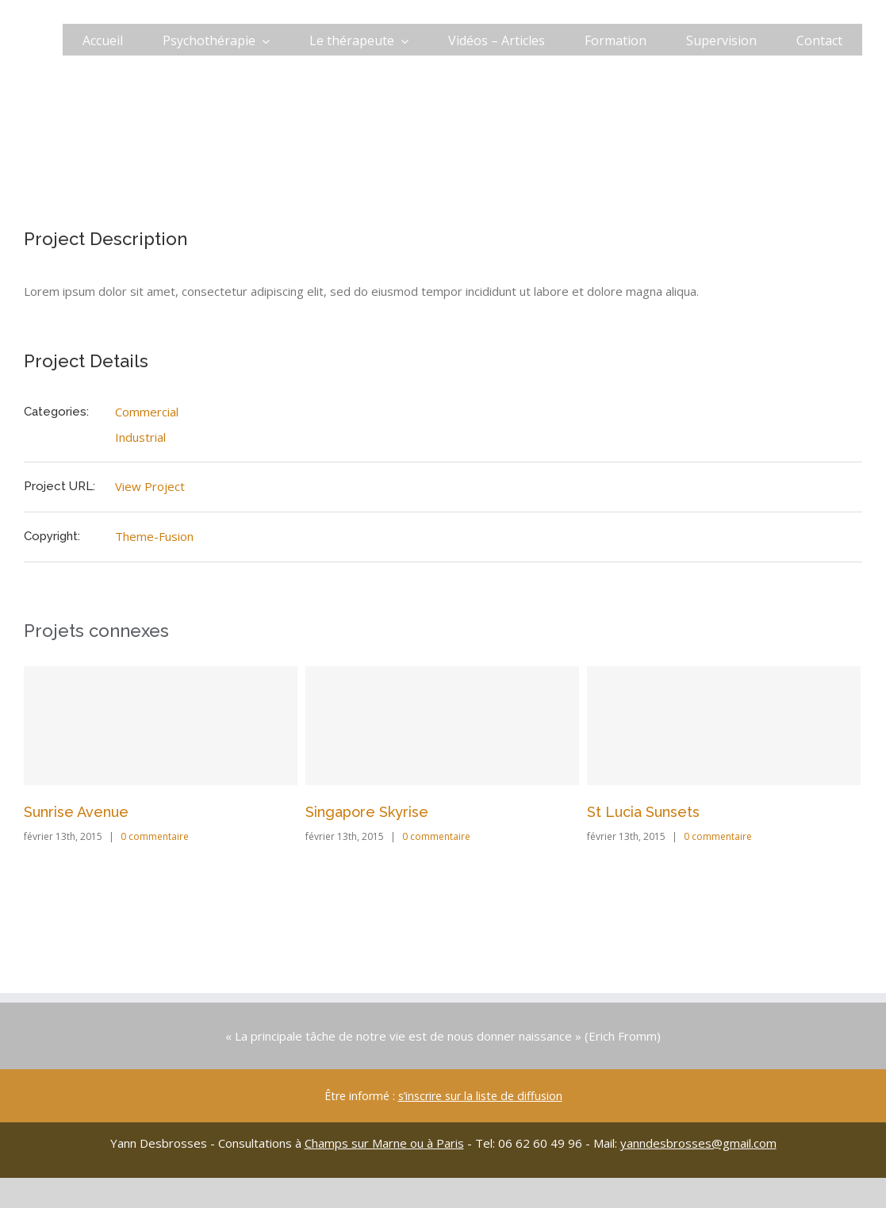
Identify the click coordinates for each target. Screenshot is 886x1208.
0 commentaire (155, 836)
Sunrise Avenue (76, 811)
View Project (150, 486)
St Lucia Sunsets (643, 811)
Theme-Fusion (154, 536)
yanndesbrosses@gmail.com (698, 1143)
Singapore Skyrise (366, 811)
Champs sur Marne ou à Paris (384, 1143)
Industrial (140, 437)
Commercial (146, 412)
